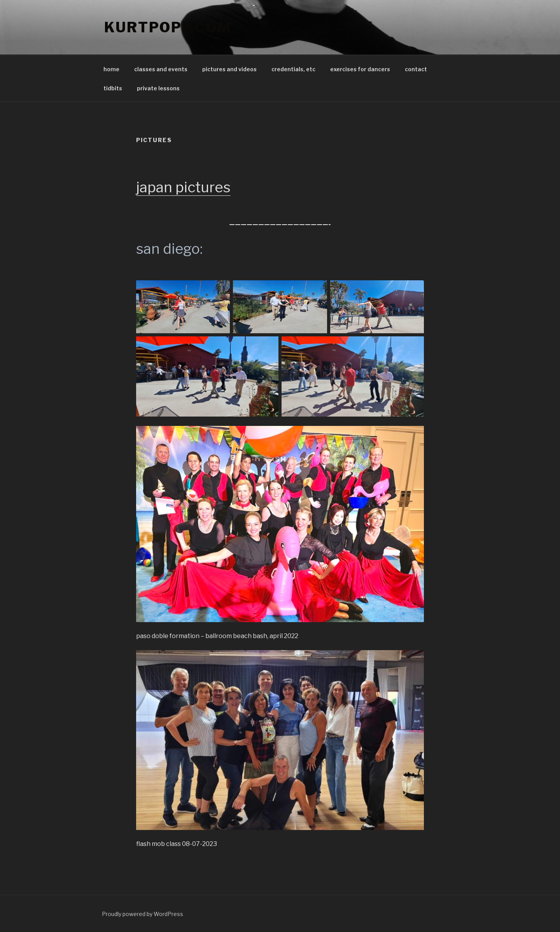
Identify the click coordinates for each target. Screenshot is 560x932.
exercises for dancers (360, 69)
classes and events (160, 69)
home (111, 69)
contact (416, 69)
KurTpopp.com (168, 27)
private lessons (158, 88)
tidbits (112, 88)
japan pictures (183, 187)
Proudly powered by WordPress (142, 914)
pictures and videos (229, 69)
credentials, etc (293, 69)
